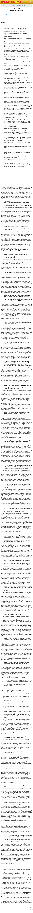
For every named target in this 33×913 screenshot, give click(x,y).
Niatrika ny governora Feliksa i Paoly (16, 149)
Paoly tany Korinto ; (12, 124)
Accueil (3, 5)
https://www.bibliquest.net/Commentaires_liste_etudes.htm (16, 14)
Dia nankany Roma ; (12, 159)
